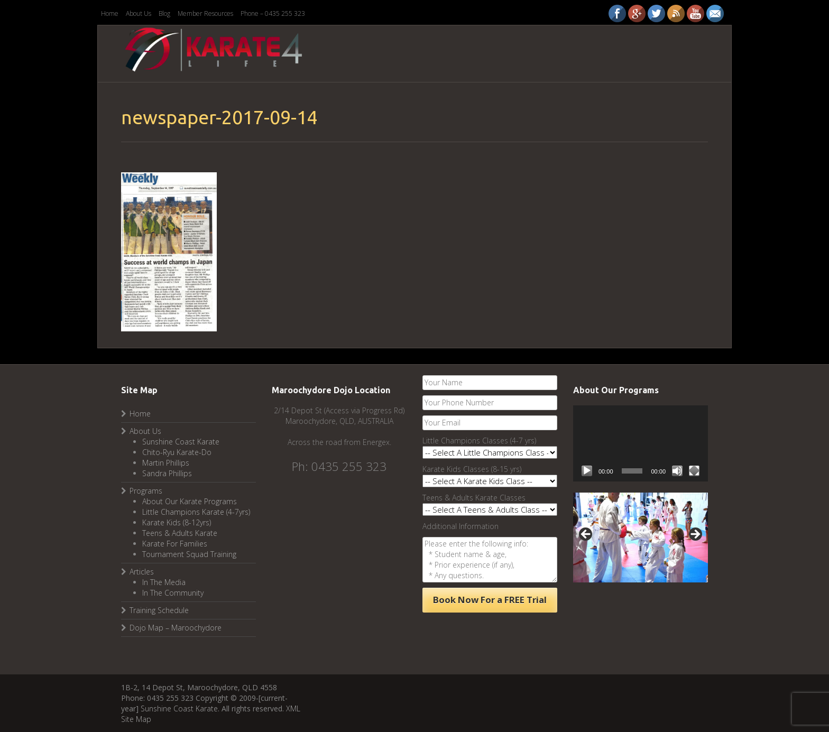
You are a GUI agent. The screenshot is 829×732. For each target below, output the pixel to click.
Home (109, 13)
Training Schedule (159, 610)
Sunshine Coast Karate (180, 442)
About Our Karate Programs (189, 501)
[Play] (587, 471)
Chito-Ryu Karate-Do (176, 452)
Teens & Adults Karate (179, 533)
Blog (164, 13)
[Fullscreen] (694, 471)
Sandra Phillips (167, 473)
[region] (640, 537)
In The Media (164, 582)
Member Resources (205, 13)
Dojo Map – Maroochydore (176, 628)
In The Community (173, 593)
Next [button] (695, 535)
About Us (138, 13)
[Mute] (677, 471)
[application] (640, 443)
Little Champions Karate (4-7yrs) (196, 512)
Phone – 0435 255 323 (273, 13)
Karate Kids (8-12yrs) (176, 522)
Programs (146, 491)
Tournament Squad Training (189, 554)
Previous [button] (586, 535)
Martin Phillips (165, 463)
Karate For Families (174, 544)
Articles (142, 572)
